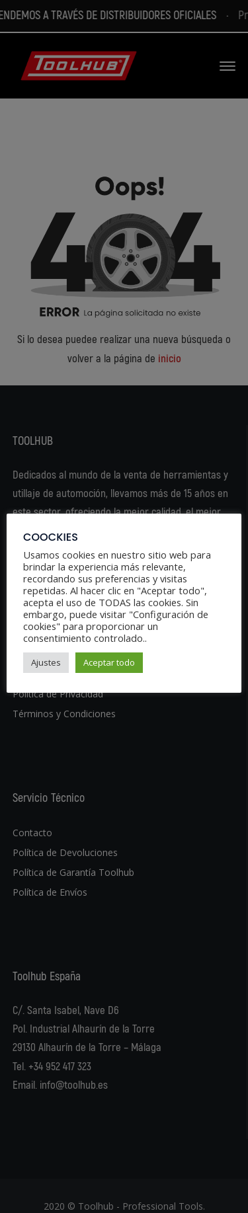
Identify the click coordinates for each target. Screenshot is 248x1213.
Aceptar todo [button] (109, 662)
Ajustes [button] (46, 662)
